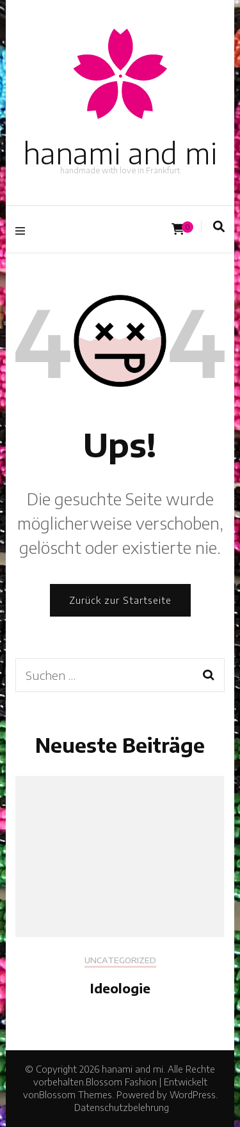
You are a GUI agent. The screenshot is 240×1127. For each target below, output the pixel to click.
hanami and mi (120, 153)
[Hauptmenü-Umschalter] (23, 229)
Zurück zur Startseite (120, 600)
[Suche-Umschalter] (219, 226)
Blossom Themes (75, 1094)
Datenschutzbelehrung (121, 1107)
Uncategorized (120, 960)
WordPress (193, 1094)
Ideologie (120, 988)
